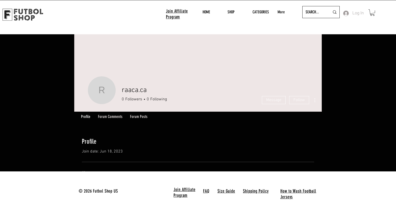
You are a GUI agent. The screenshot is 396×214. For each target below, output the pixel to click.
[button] (372, 12)
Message (273, 100)
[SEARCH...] (314, 12)
